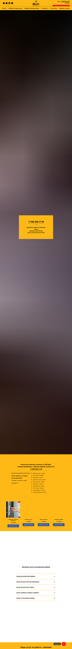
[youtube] (9, 3)
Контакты (54, 8)
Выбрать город (64, 8)
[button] (61, 6)
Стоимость (44, 8)
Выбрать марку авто (15, 8)
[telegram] (12, 3)
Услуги (4, 8)
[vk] (4, 3)
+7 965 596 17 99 (65, 1)
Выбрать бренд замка (31, 8)
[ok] (7, 3)
